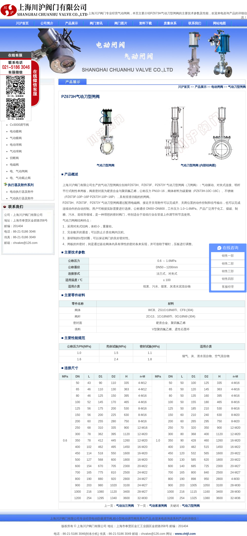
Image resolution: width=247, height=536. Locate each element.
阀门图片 (120, 23)
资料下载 (145, 23)
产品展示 (71, 23)
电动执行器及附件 (22, 191)
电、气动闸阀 (19, 171)
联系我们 (194, 23)
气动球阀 (16, 151)
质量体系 (170, 23)
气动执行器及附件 (22, 198)
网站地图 (219, 23)
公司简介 (46, 23)
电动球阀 (16, 144)
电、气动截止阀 (20, 178)
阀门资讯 (96, 23)
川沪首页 (22, 23)
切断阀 (14, 158)
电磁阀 (14, 164)
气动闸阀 (124, 13)
